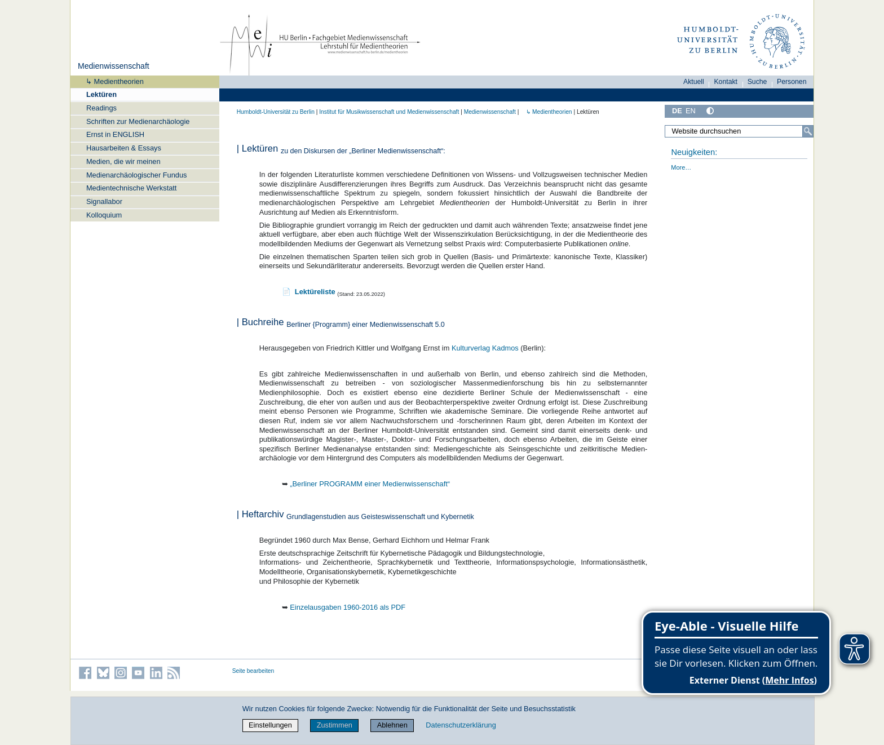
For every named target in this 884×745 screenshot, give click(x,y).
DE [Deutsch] (677, 111)
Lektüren (101, 94)
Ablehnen (392, 725)
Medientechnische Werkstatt (131, 188)
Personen (792, 82)
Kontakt (725, 82)
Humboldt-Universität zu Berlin (276, 112)
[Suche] (808, 131)
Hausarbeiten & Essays (123, 148)
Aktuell (693, 82)
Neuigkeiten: (694, 152)
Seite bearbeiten (253, 671)
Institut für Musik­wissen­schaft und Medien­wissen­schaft (389, 112)
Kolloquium (104, 215)
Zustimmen (334, 725)
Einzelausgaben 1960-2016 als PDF (347, 607)
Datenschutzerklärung (461, 725)
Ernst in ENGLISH (115, 134)
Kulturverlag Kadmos (485, 348)
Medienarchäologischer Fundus (136, 175)
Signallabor (104, 201)
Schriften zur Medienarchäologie (138, 121)
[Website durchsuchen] (739, 131)
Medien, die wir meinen (123, 161)
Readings (101, 108)
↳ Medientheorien (111, 81)
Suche (757, 82)
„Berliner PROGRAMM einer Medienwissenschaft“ (370, 484)
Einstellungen (270, 725)
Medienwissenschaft (113, 65)
